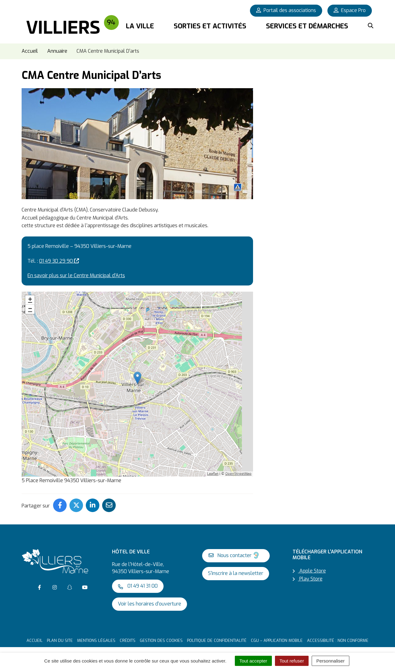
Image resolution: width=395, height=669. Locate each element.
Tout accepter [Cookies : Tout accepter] (253, 660)
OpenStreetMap (238, 470)
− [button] (30, 305)
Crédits (127, 637)
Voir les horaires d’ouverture (149, 600)
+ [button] (30, 296)
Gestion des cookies (161, 637)
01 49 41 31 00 (138, 582)
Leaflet (212, 470)
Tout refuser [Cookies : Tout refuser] (292, 660)
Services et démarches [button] (307, 26)
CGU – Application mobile (277, 637)
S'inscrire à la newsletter (235, 570)
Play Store (307, 575)
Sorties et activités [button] (210, 26)
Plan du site (60, 637)
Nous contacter (234, 551)
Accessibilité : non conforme (337, 637)
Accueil (35, 637)
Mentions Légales (96, 637)
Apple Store (309, 567)
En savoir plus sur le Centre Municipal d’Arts (76, 272)
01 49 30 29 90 (59, 257)
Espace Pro (350, 10)
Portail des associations (286, 10)
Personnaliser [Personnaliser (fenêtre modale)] (330, 660)
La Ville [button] (140, 26)
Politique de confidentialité (217, 637)
